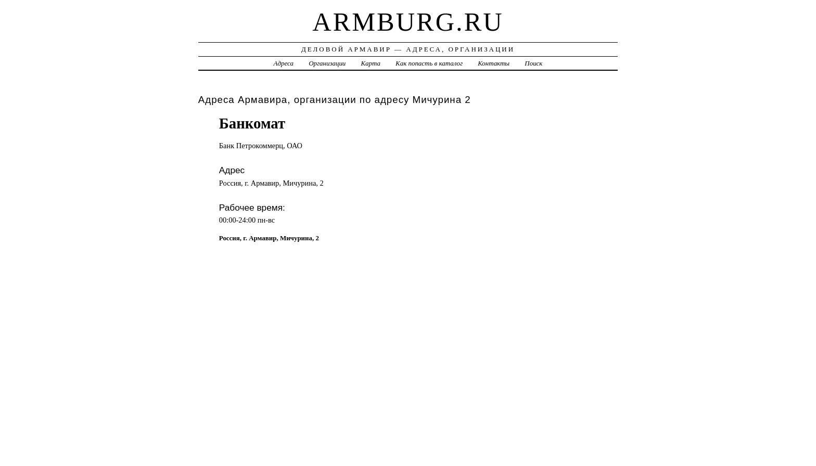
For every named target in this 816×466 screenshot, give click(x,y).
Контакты (493, 63)
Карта (370, 63)
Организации (327, 63)
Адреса (284, 63)
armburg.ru (407, 21)
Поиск (533, 63)
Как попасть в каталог (429, 63)
